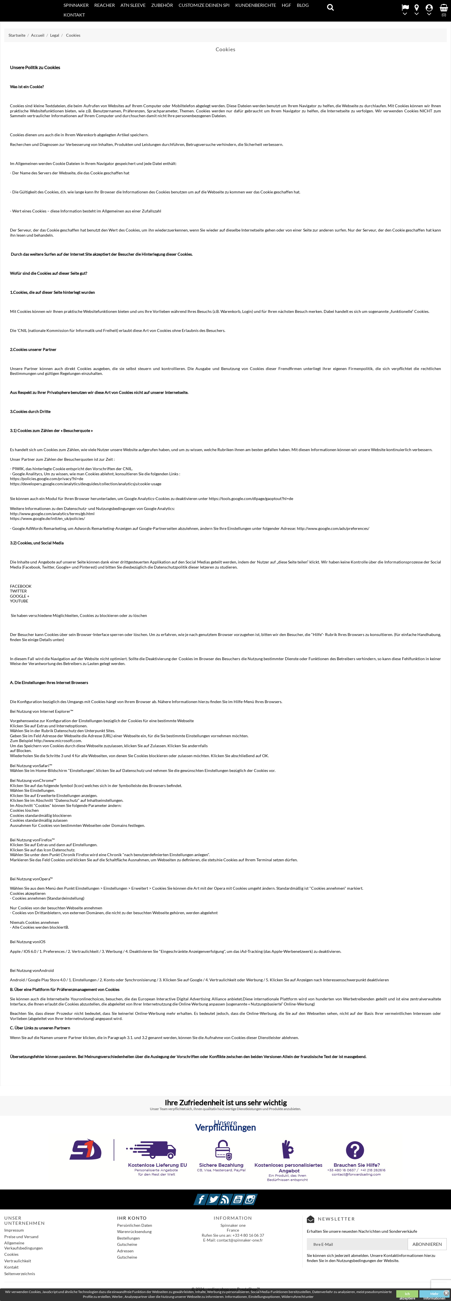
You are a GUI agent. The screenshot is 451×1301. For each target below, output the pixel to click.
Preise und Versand (21, 1236)
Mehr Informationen (434, 1295)
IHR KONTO (132, 1218)
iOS (42, 941)
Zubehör (162, 5)
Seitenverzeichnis (19, 1273)
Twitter (220, 1196)
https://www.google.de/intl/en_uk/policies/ (47, 518)
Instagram (257, 1196)
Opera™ (46, 878)
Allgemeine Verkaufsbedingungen (23, 1245)
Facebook (208, 1196)
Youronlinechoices (87, 998)
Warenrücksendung (134, 1231)
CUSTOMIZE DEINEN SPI (204, 5)
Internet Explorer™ (56, 711)
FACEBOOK (21, 586)
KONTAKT (74, 14)
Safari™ (45, 765)
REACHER (104, 5)
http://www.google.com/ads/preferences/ (333, 528)
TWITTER (18, 590)
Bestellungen (128, 1238)
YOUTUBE (19, 600)
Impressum (14, 1230)
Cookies (11, 1254)
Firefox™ (47, 839)
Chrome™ (47, 780)
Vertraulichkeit (17, 1260)
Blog (303, 5)
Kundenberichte (255, 5)
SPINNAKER (76, 5)
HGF (286, 5)
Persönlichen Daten (134, 1225)
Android (46, 970)
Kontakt (11, 1267)
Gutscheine (127, 1244)
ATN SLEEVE (133, 5)
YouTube (245, 1196)
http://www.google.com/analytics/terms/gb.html (52, 513)
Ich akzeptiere (407, 1295)
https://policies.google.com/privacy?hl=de (46, 478)
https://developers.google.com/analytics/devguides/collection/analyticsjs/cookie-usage (85, 483)
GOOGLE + (19, 596)
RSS (232, 1196)
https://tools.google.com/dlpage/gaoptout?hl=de (251, 498)
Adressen (125, 1250)
